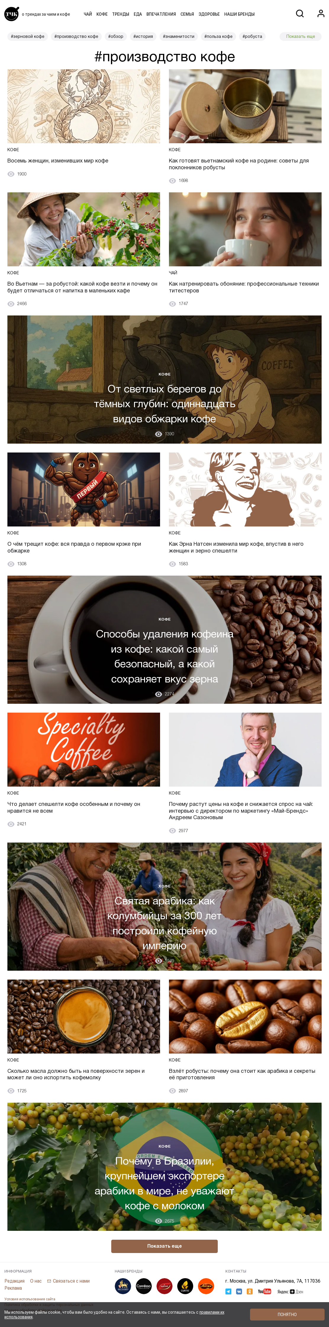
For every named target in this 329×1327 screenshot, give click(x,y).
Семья (187, 14)
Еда (138, 14)
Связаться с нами (71, 1281)
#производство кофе (76, 36)
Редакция (14, 1281)
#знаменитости (178, 36)
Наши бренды (239, 14)
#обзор (115, 36)
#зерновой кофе (27, 36)
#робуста (252, 36)
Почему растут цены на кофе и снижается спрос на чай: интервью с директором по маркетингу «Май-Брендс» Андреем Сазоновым (241, 810)
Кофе (102, 14)
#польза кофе (218, 36)
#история (143, 36)
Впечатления (161, 14)
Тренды (120, 14)
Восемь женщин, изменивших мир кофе (57, 161)
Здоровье (209, 14)
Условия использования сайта (29, 1299)
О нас (36, 1281)
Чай (88, 14)
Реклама (13, 1288)
